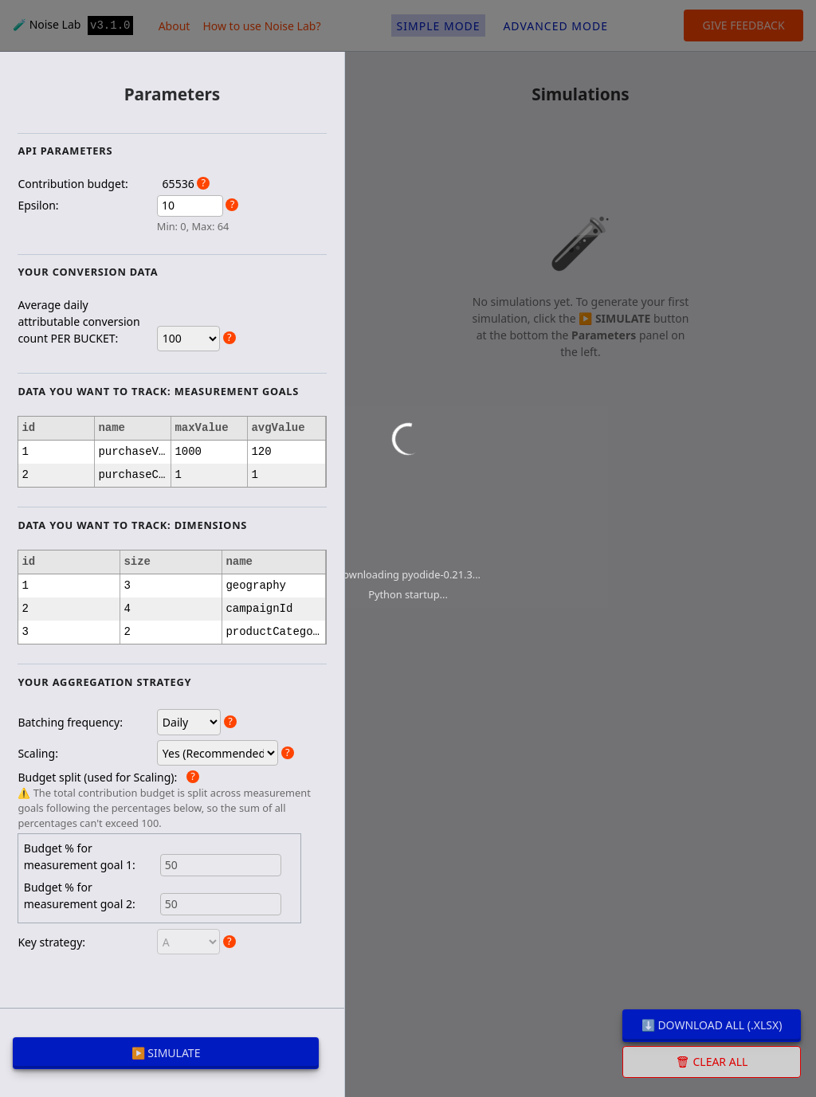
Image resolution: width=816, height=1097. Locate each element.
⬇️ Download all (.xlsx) (712, 1024)
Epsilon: (38, 205)
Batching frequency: (70, 722)
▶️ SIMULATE (166, 1052)
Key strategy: (51, 942)
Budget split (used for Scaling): (97, 777)
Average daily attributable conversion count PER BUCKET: (78, 321)
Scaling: (38, 753)
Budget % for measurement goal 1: (79, 856)
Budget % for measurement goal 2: (79, 895)
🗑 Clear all (712, 1061)
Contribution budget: (73, 183)
